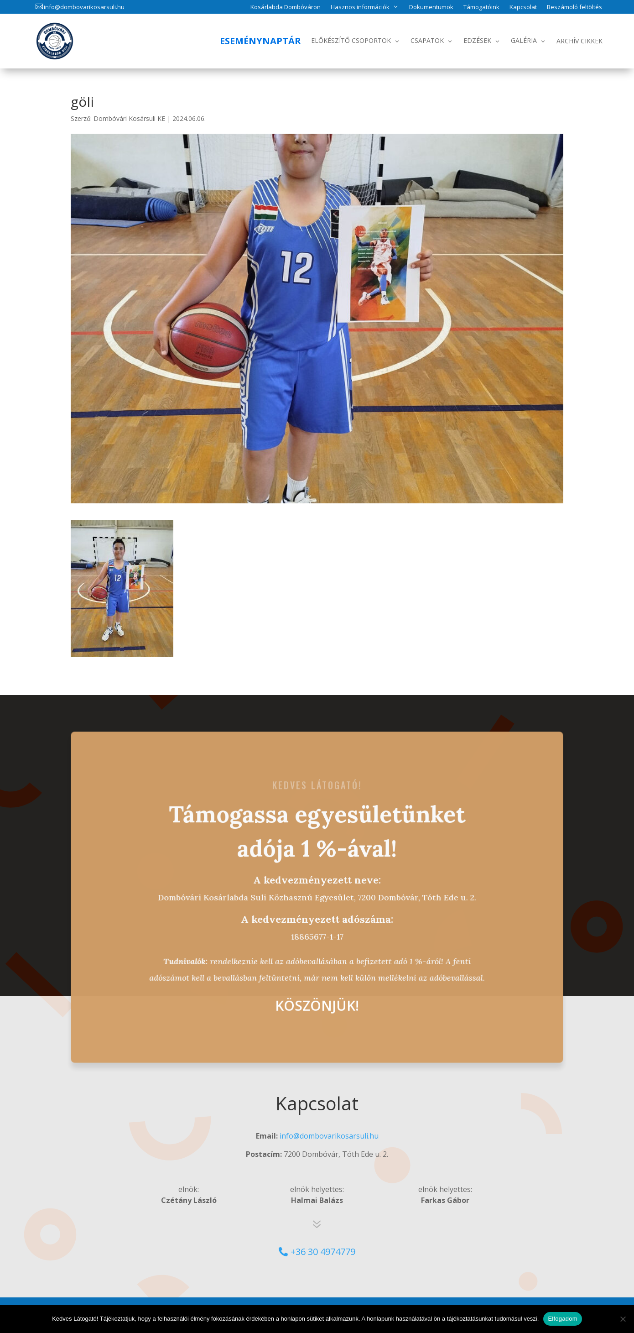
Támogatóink (481, 7)
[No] (622, 1318)
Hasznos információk (360, 7)
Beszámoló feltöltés (574, 7)
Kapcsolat (523, 7)
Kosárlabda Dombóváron (285, 7)
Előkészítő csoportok (351, 40)
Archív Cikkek (579, 41)
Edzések (477, 40)
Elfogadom (562, 1318)
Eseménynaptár (260, 41)
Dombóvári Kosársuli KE (129, 118)
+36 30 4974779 (323, 1251)
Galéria (524, 40)
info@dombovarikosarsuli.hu (84, 7)
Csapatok (427, 40)
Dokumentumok (431, 7)
